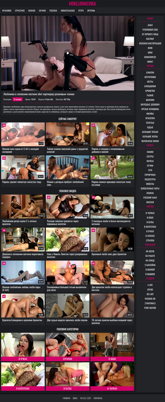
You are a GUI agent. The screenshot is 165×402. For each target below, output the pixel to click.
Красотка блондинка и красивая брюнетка (22, 320)
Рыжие (150, 95)
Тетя (150, 170)
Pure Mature (150, 307)
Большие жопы (150, 136)
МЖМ (150, 52)
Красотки (150, 118)
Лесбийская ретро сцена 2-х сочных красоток (19, 222)
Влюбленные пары (150, 188)
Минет (150, 61)
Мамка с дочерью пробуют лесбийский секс (65, 183)
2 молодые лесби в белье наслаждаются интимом (111, 222)
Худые (150, 127)
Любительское (68, 10)
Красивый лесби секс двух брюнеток (109, 254)
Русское (53, 10)
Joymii (150, 289)
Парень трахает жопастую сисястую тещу (21, 182)
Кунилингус (150, 57)
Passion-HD (150, 298)
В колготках (22, 388)
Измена (150, 193)
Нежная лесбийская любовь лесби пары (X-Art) (21, 288)
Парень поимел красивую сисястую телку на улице (111, 183)
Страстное (20, 10)
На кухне (150, 251)
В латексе (17, 99)
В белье (68, 388)
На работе (150, 255)
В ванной (150, 269)
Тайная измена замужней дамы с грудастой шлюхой (67, 150)
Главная (66, 398)
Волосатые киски (150, 141)
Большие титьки (150, 132)
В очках (23, 359)
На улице (150, 260)
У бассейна (150, 265)
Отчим (150, 165)
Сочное (42, 10)
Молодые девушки (150, 104)
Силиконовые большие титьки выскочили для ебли (66, 288)
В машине (150, 274)
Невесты (150, 184)
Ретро (81, 10)
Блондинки (150, 86)
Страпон (67, 359)
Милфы (150, 113)
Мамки (150, 152)
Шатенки (150, 100)
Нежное (31, 10)
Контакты (98, 398)
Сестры (150, 156)
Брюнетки (150, 90)
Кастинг (150, 38)
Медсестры (150, 179)
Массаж (150, 202)
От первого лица (150, 34)
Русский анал (150, 197)
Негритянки (150, 77)
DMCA (75, 398)
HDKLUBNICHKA (82, 3)
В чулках (112, 388)
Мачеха (150, 161)
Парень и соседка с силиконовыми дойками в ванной (108, 150)
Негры (150, 81)
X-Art (150, 285)
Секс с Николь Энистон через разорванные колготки (67, 255)
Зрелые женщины (150, 109)
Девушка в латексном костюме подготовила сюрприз (22, 255)
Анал (150, 25)
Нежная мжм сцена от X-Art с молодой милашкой (20, 150)
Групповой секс (150, 29)
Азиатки (150, 72)
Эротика (91, 10)
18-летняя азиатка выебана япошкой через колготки (112, 321)
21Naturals (150, 303)
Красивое (6, 10)
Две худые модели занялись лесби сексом (67, 320)
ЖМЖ (150, 48)
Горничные (150, 174)
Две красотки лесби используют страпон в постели (112, 288)
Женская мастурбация (150, 43)
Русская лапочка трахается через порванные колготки (62, 222)
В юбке (112, 359)
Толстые (150, 122)
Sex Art (150, 294)
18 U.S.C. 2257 (85, 398)
